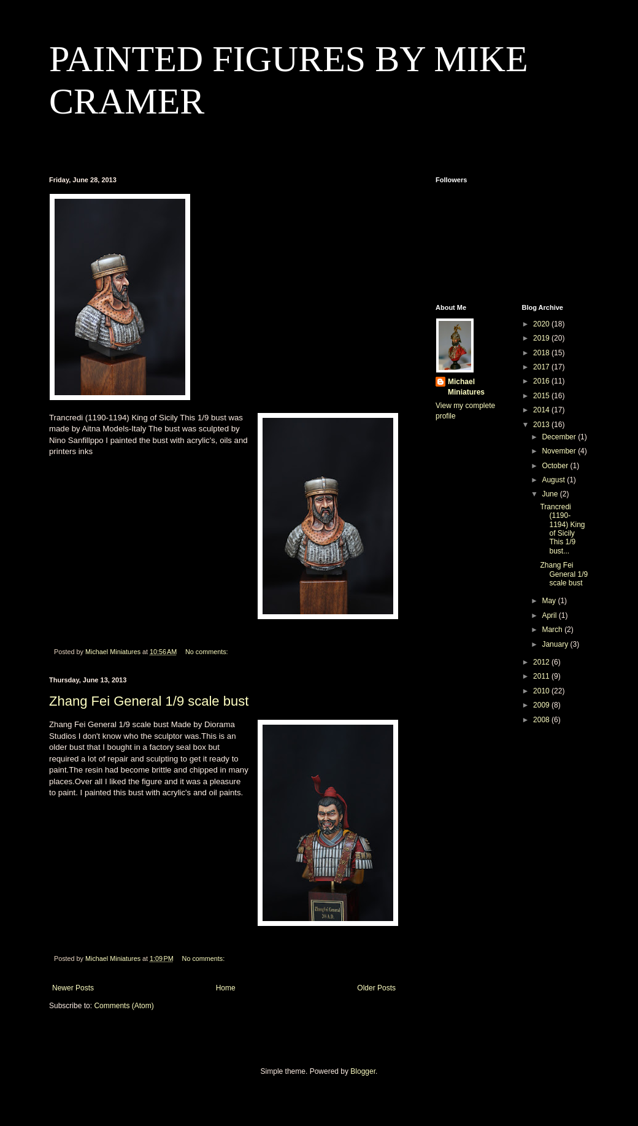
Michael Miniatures (466, 386)
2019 (542, 338)
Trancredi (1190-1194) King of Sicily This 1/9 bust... (562, 529)
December (560, 437)
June (550, 494)
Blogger (362, 1071)
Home (226, 988)
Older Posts (376, 988)
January (556, 644)
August (554, 480)
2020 (542, 324)
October (556, 465)
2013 (542, 424)
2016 (542, 381)
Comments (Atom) (123, 1005)
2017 (542, 367)
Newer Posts (73, 988)
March (553, 629)
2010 (542, 691)
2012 (542, 662)
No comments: (207, 651)
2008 (542, 719)
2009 (542, 705)
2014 (542, 410)
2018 (542, 353)
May (550, 600)
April (550, 615)
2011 (542, 676)
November (560, 451)
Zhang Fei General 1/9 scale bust (148, 701)
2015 (542, 395)
